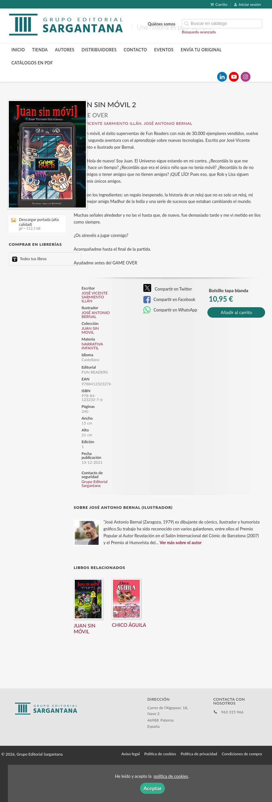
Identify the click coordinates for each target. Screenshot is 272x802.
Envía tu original (201, 49)
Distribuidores (99, 49)
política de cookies (171, 776)
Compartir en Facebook (169, 299)
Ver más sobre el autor (181, 542)
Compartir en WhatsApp (170, 310)
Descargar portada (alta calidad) (35, 223)
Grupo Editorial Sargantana (95, 483)
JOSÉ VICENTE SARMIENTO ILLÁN (108, 123)
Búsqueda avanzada (199, 31)
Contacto (135, 49)
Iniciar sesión (247, 4)
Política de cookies (160, 753)
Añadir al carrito (236, 312)
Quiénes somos (162, 24)
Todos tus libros (29, 258)
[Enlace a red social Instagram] (245, 77)
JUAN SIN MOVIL (90, 330)
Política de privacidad (199, 753)
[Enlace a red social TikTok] (257, 77)
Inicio (18, 49)
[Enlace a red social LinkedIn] (222, 77)
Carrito (219, 4)
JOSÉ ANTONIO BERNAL (168, 123)
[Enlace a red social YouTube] (234, 77)
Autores (64, 49)
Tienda (40, 49)
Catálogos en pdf (32, 62)
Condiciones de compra (242, 753)
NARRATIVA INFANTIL (92, 346)
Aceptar (152, 788)
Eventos (163, 49)
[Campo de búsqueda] (222, 23)
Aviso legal (130, 753)
